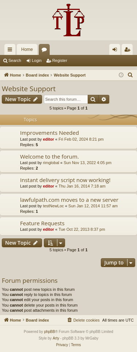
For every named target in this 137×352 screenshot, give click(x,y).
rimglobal (51, 162)
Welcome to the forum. (49, 156)
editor (48, 139)
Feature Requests (42, 223)
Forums (46, 51)
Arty (56, 338)
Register (59, 60)
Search (14, 60)
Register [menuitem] (129, 51)
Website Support (29, 88)
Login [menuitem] (116, 51)
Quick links (11, 51)
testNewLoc (53, 206)
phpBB (49, 332)
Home (27, 49)
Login (37, 60)
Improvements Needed (49, 132)
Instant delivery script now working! (65, 180)
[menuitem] (130, 75)
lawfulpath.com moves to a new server (69, 199)
